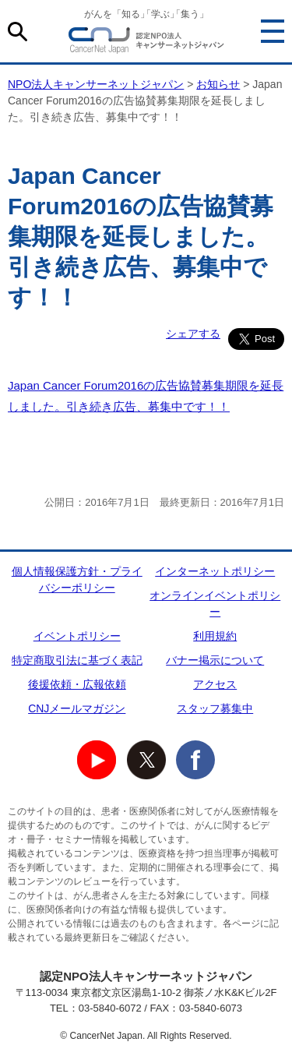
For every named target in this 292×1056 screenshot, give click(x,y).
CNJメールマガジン (76, 708)
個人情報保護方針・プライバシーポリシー (77, 579)
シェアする (193, 333)
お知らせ (218, 84)
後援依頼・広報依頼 (77, 684)
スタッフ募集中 (215, 708)
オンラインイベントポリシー (215, 603)
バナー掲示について (215, 660)
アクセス (215, 684)
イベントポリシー (77, 636)
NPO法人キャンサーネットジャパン (146, 42)
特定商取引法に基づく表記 (77, 660)
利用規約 (215, 636)
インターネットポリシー (215, 571)
